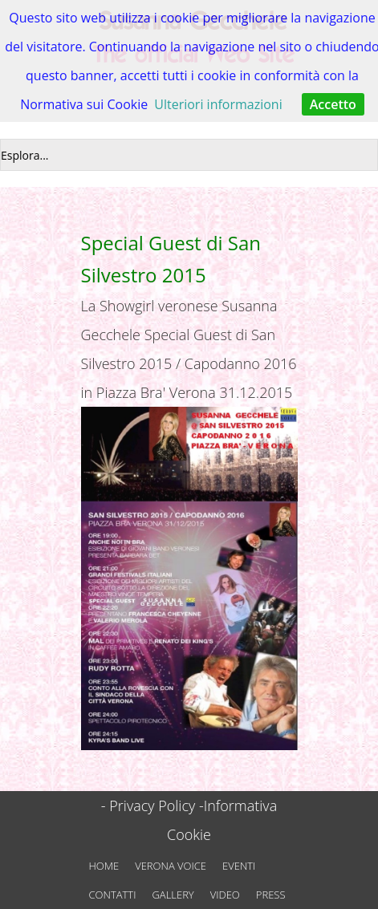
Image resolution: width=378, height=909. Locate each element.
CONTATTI (112, 894)
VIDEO (225, 894)
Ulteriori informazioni (218, 104)
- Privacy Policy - (152, 805)
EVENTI (238, 865)
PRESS (271, 894)
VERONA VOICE (170, 865)
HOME (104, 865)
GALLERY (172, 894)
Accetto (333, 104)
